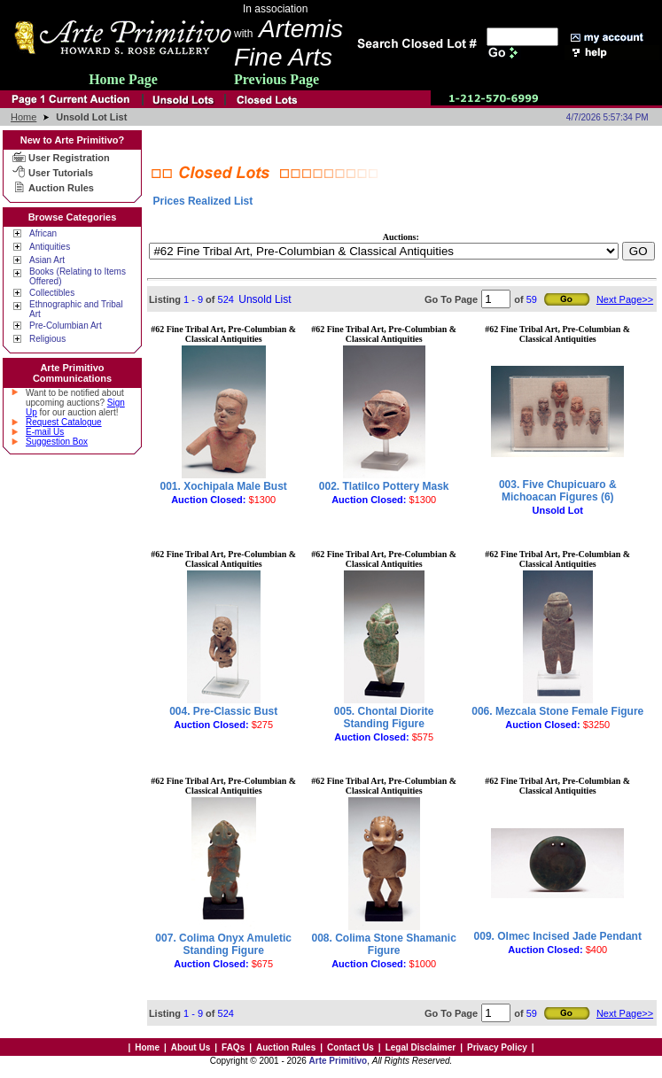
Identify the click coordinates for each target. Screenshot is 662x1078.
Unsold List (264, 299)
